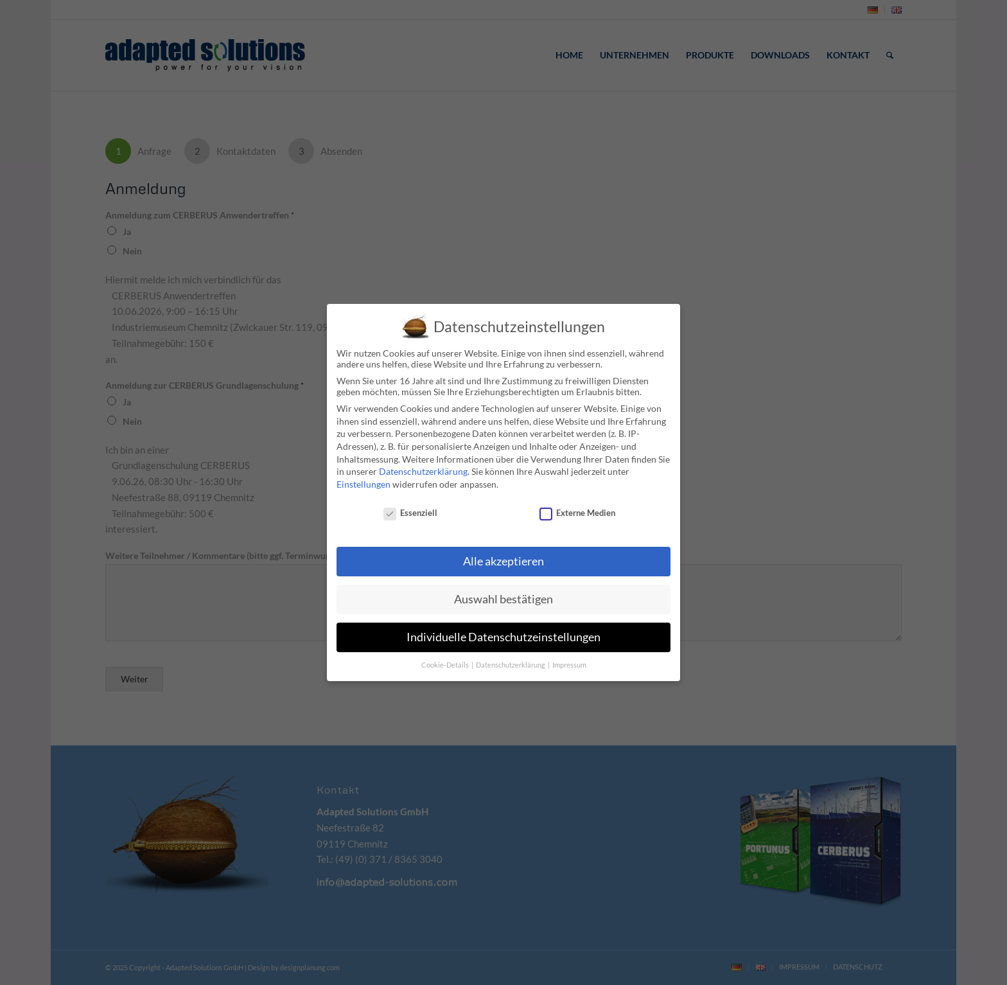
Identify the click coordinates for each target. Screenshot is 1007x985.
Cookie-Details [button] (445, 665)
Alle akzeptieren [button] (503, 561)
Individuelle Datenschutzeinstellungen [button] (503, 637)
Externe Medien (577, 513)
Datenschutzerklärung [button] (511, 665)
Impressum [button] (569, 665)
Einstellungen (363, 484)
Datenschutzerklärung (423, 471)
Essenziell (410, 513)
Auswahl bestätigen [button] (503, 599)
